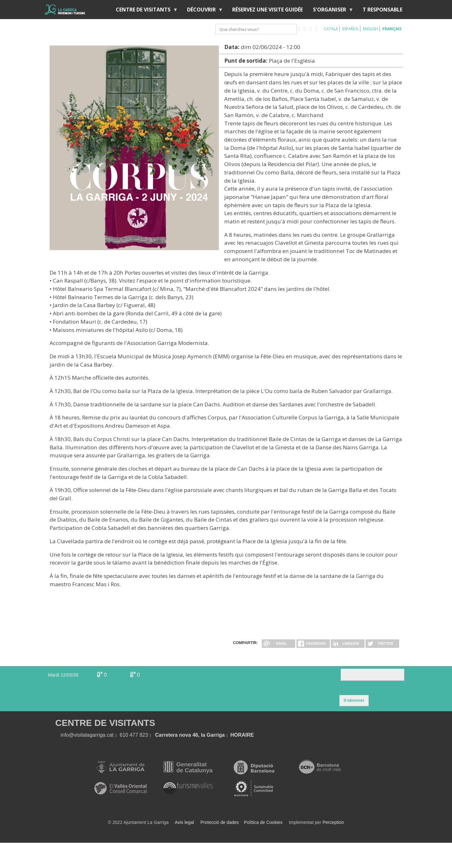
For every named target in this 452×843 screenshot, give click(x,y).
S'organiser (331, 11)
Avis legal (184, 822)
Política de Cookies (263, 822)
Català (331, 29)
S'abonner (354, 700)
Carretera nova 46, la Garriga (190, 735)
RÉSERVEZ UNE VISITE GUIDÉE (267, 9)
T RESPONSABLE (382, 9)
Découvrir (202, 11)
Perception (333, 822)
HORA (237, 735)
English (370, 29)
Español (350, 29)
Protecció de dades (219, 822)
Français (391, 29)
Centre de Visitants (144, 11)
